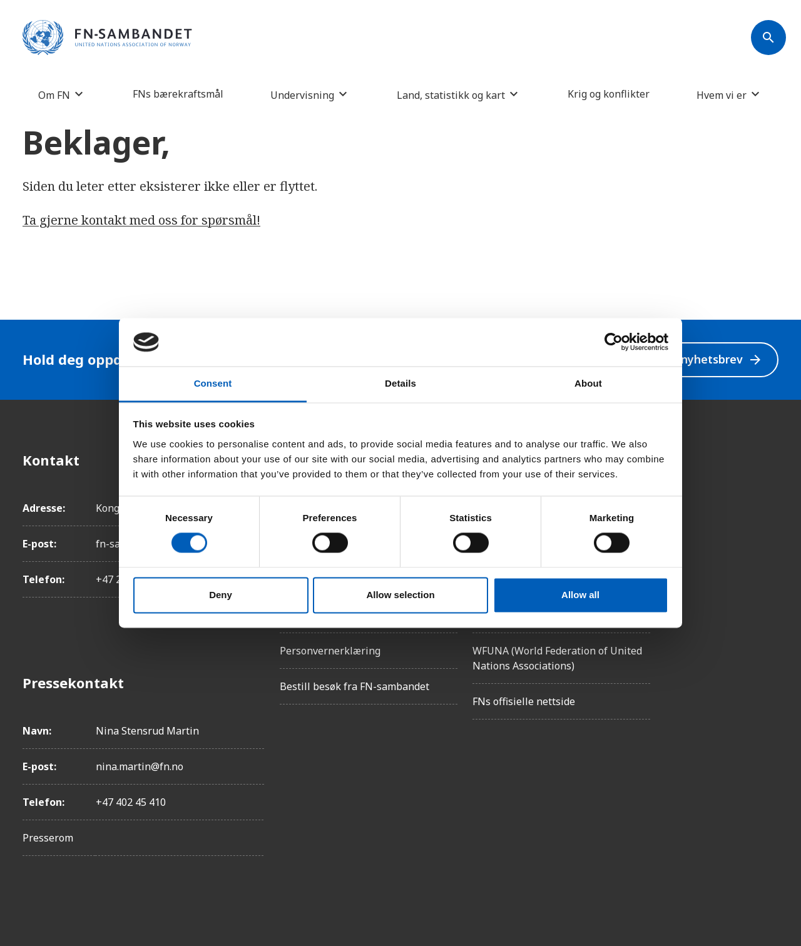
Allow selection (400, 594)
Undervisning (302, 94)
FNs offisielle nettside (523, 701)
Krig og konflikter (609, 94)
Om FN (54, 94)
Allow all (580, 594)
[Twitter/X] (768, 565)
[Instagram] (768, 495)
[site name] (107, 38)
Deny (220, 594)
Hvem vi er (721, 94)
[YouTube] (768, 600)
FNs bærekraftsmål (178, 94)
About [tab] (588, 383)
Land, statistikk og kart (451, 94)
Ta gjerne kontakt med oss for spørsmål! (141, 219)
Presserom (48, 838)
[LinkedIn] (768, 530)
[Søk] (768, 37)
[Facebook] (768, 460)
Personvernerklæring (330, 651)
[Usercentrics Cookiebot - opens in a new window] (613, 342)
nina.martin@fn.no (139, 766)
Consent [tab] (213, 383)
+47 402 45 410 (131, 802)
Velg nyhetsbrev (707, 359)
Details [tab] (400, 383)
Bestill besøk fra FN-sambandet (354, 686)
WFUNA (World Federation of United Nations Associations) (557, 658)
